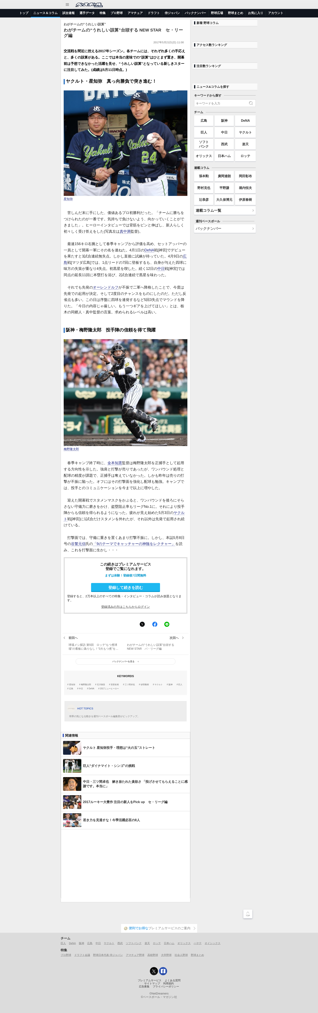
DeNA (149, 250)
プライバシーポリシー (166, 986)
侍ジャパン (172, 13)
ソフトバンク (204, 144)
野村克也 (203, 188)
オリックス (204, 156)
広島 (71, 689)
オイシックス (212, 943)
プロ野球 (117, 13)
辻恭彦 (204, 199)
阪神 (171, 685)
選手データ (87, 13)
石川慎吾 (101, 685)
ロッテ (245, 156)
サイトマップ (152, 983)
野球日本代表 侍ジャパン (108, 955)
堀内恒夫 (245, 188)
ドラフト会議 (82, 955)
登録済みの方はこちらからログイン (125, 606)
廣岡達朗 (224, 176)
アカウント (275, 13)
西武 (224, 144)
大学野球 (166, 955)
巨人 (180, 685)
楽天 (245, 144)
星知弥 (68, 199)
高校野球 (152, 955)
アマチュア (135, 13)
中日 (161, 269)
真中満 (125, 231)
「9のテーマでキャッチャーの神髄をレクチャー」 (134, 544)
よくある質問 (172, 980)
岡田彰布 (245, 176)
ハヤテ (198, 943)
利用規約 (168, 983)
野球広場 (217, 13)
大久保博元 (224, 199)
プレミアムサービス (149, 980)
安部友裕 (115, 685)
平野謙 (224, 188)
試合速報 (68, 13)
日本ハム (224, 156)
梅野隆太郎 (71, 449)
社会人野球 (181, 955)
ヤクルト (159, 685)
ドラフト (154, 13)
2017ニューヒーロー (109, 689)
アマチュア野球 (135, 955)
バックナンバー (195, 13)
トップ (23, 13)
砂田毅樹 (145, 685)
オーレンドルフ (105, 287)
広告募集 (144, 986)
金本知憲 (114, 463)
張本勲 (204, 176)
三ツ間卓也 (130, 685)
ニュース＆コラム (45, 13)
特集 (103, 13)
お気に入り (255, 13)
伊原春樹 (245, 199)
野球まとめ (235, 13)
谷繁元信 (78, 544)
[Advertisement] (125, 863)
